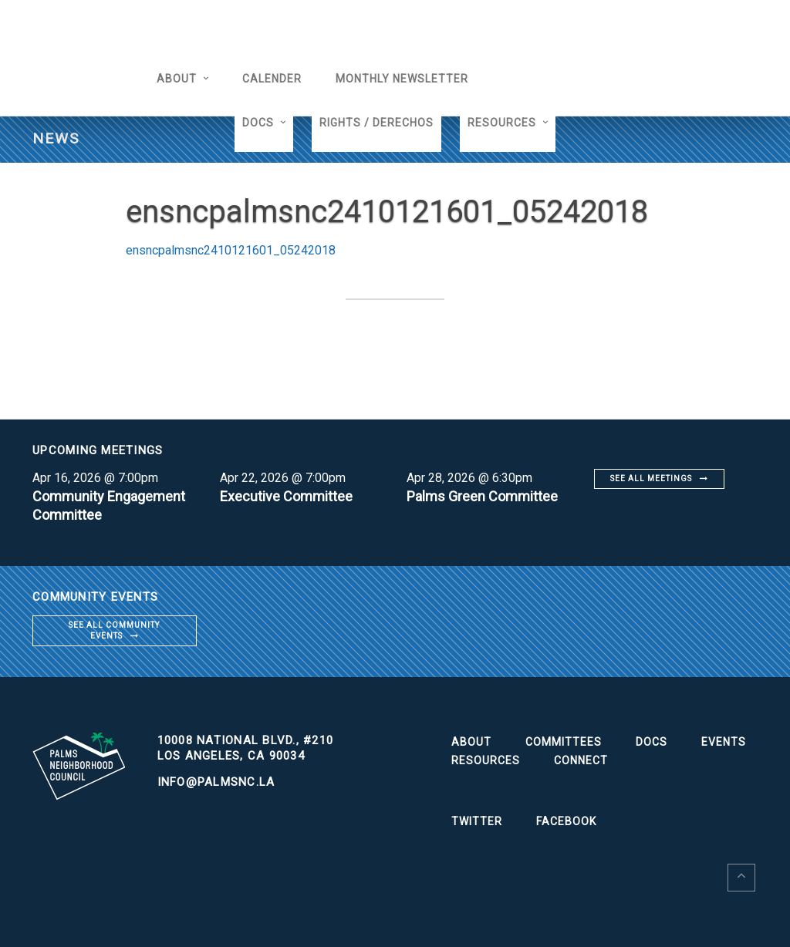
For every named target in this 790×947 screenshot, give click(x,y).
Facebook (566, 821)
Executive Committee (286, 496)
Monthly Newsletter (402, 78)
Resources (502, 122)
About (177, 78)
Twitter (476, 821)
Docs (258, 122)
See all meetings (651, 478)
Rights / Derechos (376, 122)
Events (723, 742)
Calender (272, 78)
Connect (581, 760)
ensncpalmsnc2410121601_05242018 (231, 250)
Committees (563, 742)
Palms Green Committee (482, 496)
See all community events (114, 630)
